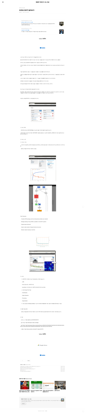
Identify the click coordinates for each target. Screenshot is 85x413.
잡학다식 (21, 364)
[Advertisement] (42, 345)
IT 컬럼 (24, 364)
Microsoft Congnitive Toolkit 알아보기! (25, 367)
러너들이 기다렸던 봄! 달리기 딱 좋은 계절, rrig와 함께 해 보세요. (34, 31)
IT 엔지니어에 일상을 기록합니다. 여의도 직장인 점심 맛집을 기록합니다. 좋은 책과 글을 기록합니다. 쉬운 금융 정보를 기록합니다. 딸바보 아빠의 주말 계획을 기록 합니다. (41, 401)
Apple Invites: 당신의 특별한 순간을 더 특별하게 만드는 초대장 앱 (29, 366)
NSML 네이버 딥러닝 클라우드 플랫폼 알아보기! (27, 368)
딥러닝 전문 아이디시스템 (27, 22)
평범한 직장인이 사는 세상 (42, 2)
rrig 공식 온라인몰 (25, 30)
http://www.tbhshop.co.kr (25, 28)
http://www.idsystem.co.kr (25, 20)
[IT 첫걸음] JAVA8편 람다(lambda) (25, 371)
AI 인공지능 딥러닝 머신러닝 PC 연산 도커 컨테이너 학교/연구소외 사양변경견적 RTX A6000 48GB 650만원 (38, 24)
